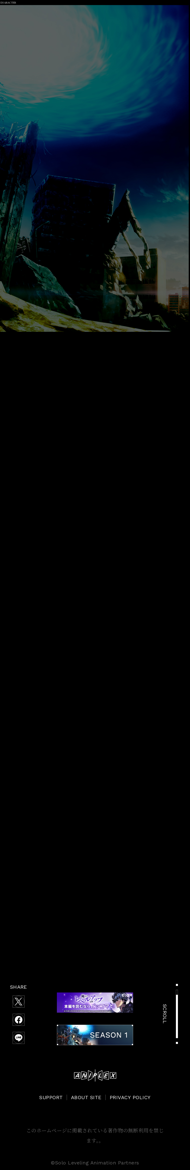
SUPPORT (51, 1097)
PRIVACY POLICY (130, 1097)
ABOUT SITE (86, 1097)
